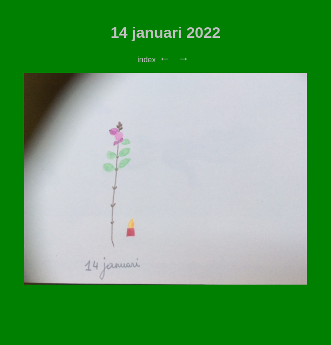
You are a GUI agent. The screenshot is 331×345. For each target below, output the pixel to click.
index (146, 60)
